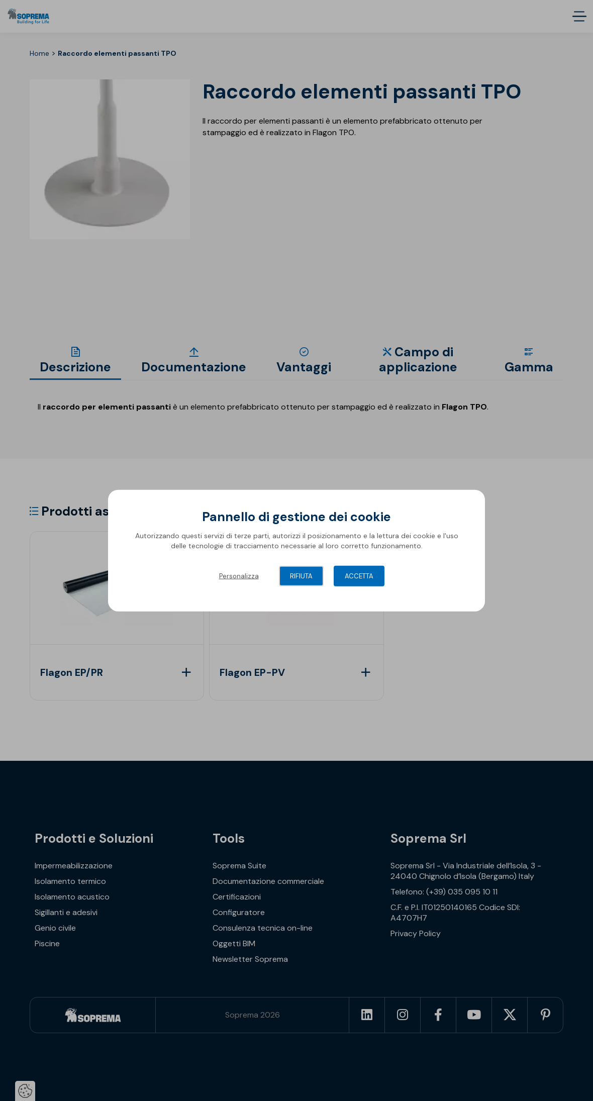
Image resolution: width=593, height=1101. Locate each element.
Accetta (359, 576)
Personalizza (239, 576)
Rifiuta (301, 576)
